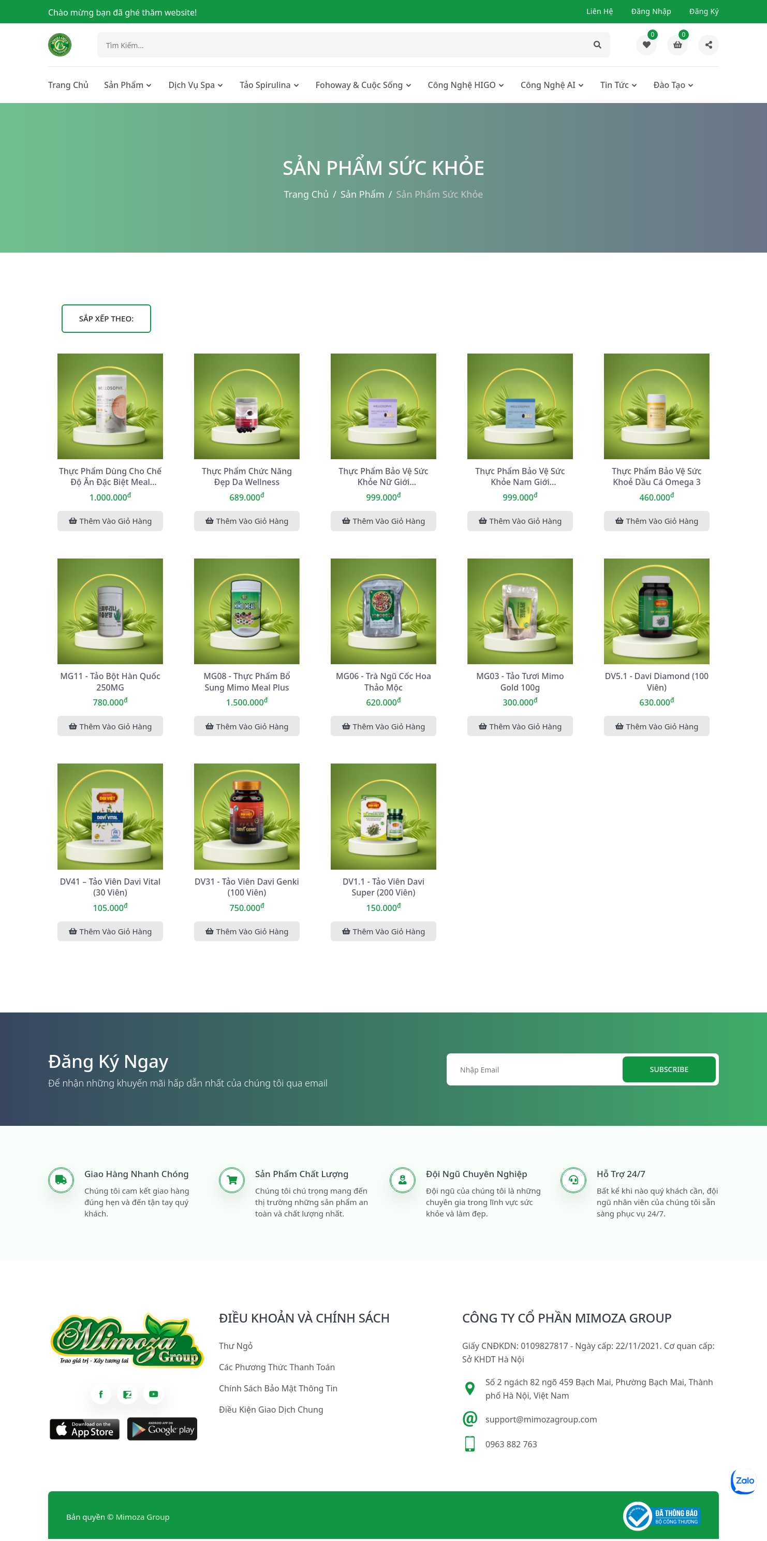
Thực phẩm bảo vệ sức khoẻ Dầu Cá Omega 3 (657, 477)
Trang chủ (68, 86)
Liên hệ (599, 11)
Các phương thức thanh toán (277, 1369)
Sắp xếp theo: (106, 319)
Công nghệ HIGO (462, 86)
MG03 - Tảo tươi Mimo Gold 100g (520, 683)
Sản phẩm (123, 86)
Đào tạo (669, 86)
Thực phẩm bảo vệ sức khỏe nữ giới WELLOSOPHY (383, 478)
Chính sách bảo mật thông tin (278, 1391)
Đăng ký (704, 11)
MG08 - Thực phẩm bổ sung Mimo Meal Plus (247, 683)
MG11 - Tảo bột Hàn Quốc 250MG (110, 683)
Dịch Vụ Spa (191, 86)
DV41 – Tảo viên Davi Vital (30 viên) (110, 888)
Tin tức (614, 86)
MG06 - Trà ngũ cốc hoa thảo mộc (383, 683)
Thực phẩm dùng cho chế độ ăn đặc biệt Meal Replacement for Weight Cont (110, 478)
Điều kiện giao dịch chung (271, 1412)
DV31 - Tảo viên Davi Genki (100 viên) (247, 888)
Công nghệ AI (548, 86)
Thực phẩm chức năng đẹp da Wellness (246, 477)
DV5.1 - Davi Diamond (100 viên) (656, 683)
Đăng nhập (651, 11)
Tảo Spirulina (265, 86)
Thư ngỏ (236, 1348)
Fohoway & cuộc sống (359, 86)
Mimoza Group (143, 1519)
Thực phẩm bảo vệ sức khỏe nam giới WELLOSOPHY (520, 478)
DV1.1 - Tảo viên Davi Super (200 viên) (383, 888)
